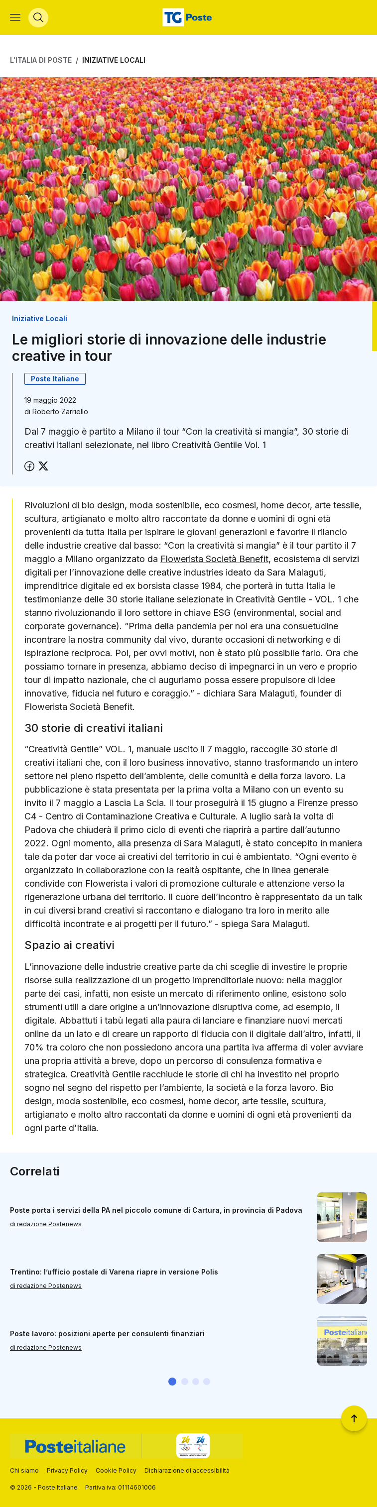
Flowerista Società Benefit (214, 560)
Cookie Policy (116, 1470)
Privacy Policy (67, 1470)
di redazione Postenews (46, 1225)
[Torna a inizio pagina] (354, 1418)
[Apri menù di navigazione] (15, 18)
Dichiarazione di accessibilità (187, 1470)
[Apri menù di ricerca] (38, 18)
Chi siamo (24, 1470)
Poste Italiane (55, 379)
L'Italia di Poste (41, 61)
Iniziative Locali (113, 61)
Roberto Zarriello (60, 412)
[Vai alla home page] (188, 18)
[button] (172, 1383)
